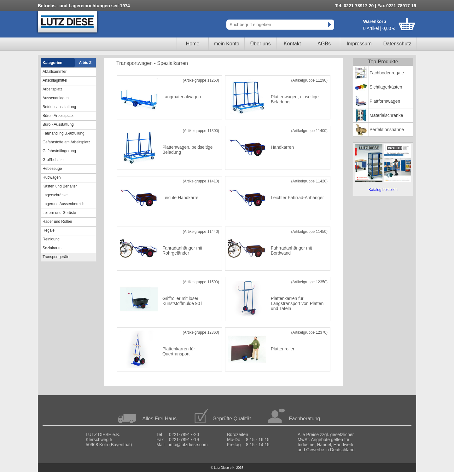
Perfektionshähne (387, 129)
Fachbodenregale (387, 72)
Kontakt (292, 43)
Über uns (260, 43)
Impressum (358, 43)
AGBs (324, 43)
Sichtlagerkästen (386, 86)
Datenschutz (397, 43)
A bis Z (85, 62)
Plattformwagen (385, 101)
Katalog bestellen (383, 189)
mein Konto (226, 43)
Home (193, 43)
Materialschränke (386, 115)
